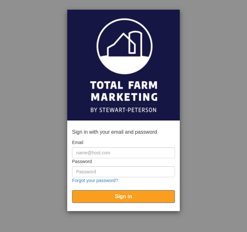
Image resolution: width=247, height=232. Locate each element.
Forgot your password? (95, 180)
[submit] (123, 196)
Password (82, 161)
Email (77, 142)
